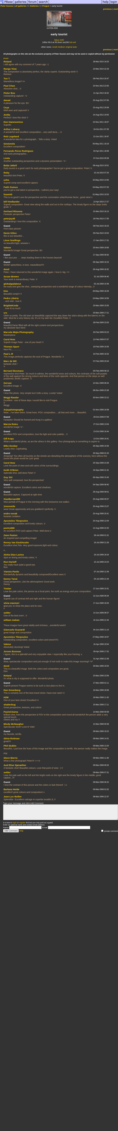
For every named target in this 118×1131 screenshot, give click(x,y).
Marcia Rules (11, 424)
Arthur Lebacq (12, 129)
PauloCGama (11, 711)
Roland (7, 61)
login (14, 823)
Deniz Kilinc (10, 233)
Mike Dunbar (11, 446)
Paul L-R (8, 354)
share (5, 58)
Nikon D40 (59, 40)
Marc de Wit (10, 361)
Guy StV (8, 477)
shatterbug (10, 704)
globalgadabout (12, 283)
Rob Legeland (11, 136)
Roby (6, 172)
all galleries (21, 6)
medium (61, 47)
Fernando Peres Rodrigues (18, 151)
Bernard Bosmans (14, 371)
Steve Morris (11, 758)
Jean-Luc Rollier (13, 796)
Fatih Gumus (11, 187)
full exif (72, 42)
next (116, 9)
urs (5, 312)
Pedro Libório (11, 298)
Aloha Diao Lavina (14, 554)
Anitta (7, 114)
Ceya (6, 107)
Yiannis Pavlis (11, 571)
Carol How (9, 339)
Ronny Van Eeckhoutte (16, 542)
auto (75, 47)
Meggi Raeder (11, 397)
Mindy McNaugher (14, 724)
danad (7, 100)
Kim (6, 291)
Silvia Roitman (12, 738)
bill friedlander (12, 201)
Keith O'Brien (11, 470)
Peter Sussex (6, 6)
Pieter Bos (9, 93)
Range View (10, 68)
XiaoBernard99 (12, 499)
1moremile (9, 506)
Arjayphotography (14, 409)
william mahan (12, 620)
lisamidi (8, 194)
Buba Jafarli (10, 165)
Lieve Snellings (12, 240)
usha (6, 180)
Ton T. (7, 78)
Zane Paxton (10, 535)
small (54, 47)
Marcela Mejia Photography (19, 332)
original (69, 47)
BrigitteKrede (11, 305)
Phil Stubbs (10, 745)
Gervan (8, 383)
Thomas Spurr (11, 346)
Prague (45, 6)
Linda (7, 158)
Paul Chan (9, 85)
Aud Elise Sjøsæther (15, 765)
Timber (7, 588)
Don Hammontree (13, 122)
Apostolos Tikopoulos (16, 520)
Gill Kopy (9, 438)
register (22, 823)
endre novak (10, 513)
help (21, 831)
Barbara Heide (11, 789)
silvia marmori (11, 603)
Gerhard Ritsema (13, 211)
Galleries (34, 6)
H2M (6, 697)
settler (7, 612)
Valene (7, 247)
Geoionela (9, 143)
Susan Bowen (11, 276)
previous (107, 9)
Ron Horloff (10, 562)
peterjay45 (9, 218)
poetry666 (9, 528)
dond (6, 269)
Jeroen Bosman (12, 651)
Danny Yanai (10, 579)
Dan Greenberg (12, 690)
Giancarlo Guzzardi (14, 629)
